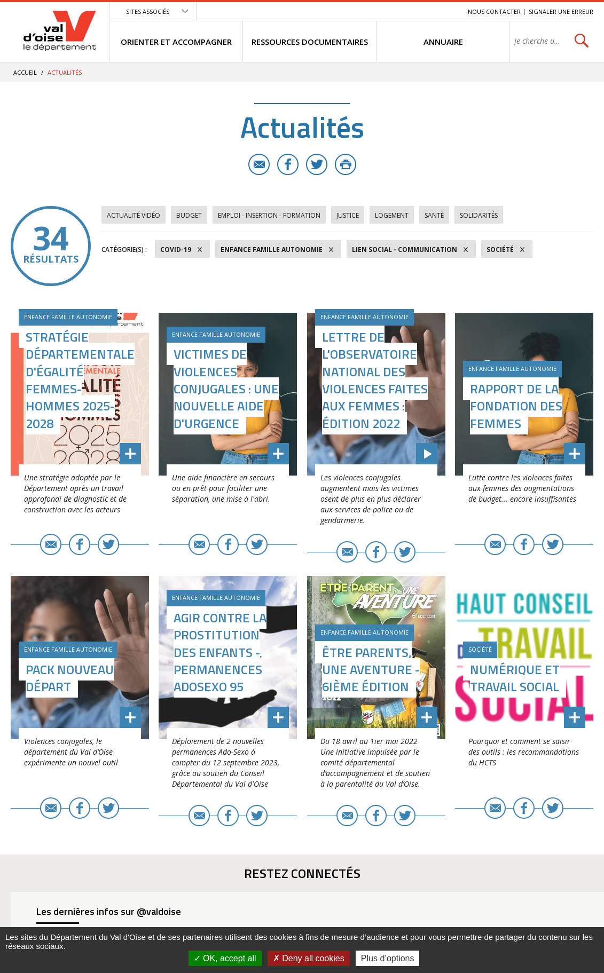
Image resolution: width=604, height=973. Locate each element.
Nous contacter (494, 11)
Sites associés (147, 11)
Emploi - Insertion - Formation (269, 215)
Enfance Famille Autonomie (272, 249)
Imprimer (345, 164)
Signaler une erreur (561, 11)
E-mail (259, 164)
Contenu (409, 11)
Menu (381, 11)
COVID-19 (175, 249)
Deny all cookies (308, 958)
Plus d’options (387, 958)
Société (500, 249)
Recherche (444, 11)
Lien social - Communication (404, 249)
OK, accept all (225, 958)
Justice (347, 215)
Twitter (316, 164)
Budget (189, 215)
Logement (392, 215)
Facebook (288, 164)
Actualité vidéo (133, 215)
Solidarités (479, 215)
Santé (434, 215)
